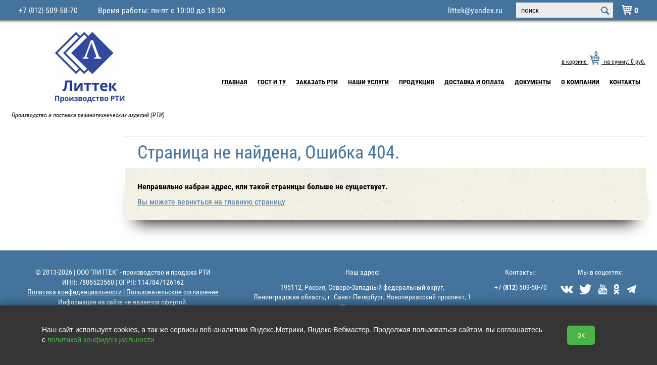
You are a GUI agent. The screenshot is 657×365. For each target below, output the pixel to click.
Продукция (416, 81)
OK (581, 335)
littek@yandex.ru (475, 10)
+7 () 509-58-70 (520, 287)
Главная (234, 81)
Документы (533, 81)
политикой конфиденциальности (101, 340)
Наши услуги (368, 81)
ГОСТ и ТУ (272, 81)
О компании (580, 81)
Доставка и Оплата (474, 81)
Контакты (625, 81)
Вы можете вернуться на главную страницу (211, 201)
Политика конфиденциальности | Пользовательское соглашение (123, 291)
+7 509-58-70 (48, 10)
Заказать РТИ (317, 81)
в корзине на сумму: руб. (603, 61)
